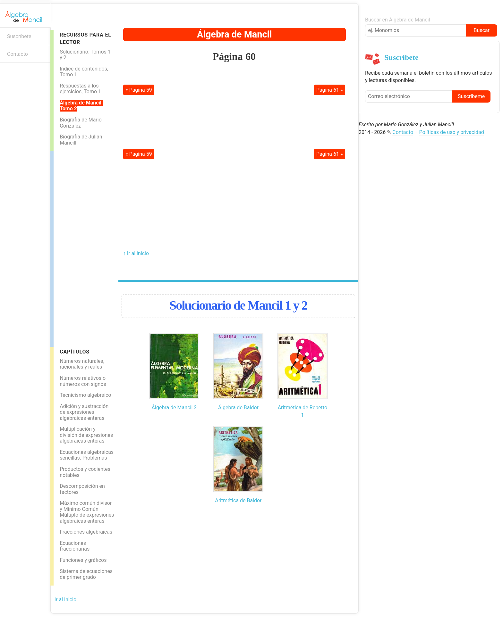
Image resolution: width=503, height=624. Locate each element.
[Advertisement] (79, 247)
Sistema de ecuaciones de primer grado (86, 574)
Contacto (17, 54)
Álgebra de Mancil (234, 34)
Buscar (481, 30)
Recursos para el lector (85, 38)
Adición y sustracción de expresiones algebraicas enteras (84, 412)
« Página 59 (138, 90)
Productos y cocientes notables (85, 472)
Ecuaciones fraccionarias (75, 546)
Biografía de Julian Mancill (81, 140)
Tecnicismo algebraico (85, 395)
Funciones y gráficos (83, 560)
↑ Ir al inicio (136, 253)
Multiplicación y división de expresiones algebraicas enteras (86, 435)
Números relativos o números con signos (83, 381)
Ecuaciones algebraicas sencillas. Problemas (87, 455)
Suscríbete (19, 36)
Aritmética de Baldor (238, 500)
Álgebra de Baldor (238, 407)
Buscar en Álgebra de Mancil (397, 20)
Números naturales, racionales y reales (82, 364)
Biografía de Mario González (81, 123)
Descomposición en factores (82, 489)
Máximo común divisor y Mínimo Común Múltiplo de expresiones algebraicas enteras (87, 512)
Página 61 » (329, 90)
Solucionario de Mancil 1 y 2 (238, 305)
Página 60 (234, 56)
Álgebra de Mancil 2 (174, 407)
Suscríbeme (471, 96)
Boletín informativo (8, 73)
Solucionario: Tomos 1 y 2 (85, 55)
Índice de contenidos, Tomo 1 (84, 72)
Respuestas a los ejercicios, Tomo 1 (80, 89)
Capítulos (75, 352)
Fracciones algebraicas (86, 532)
